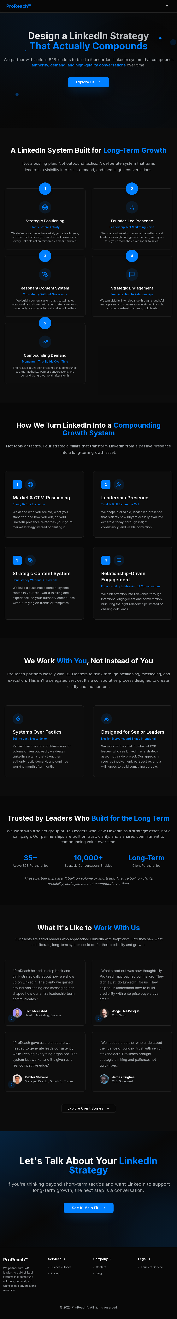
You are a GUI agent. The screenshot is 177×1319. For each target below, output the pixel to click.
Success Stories (61, 1267)
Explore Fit (84, 82)
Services (57, 1259)
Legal (144, 1259)
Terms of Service (152, 1267)
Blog (99, 1273)
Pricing (55, 1273)
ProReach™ (18, 6)
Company (102, 1259)
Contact (101, 1267)
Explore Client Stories (88, 1108)
